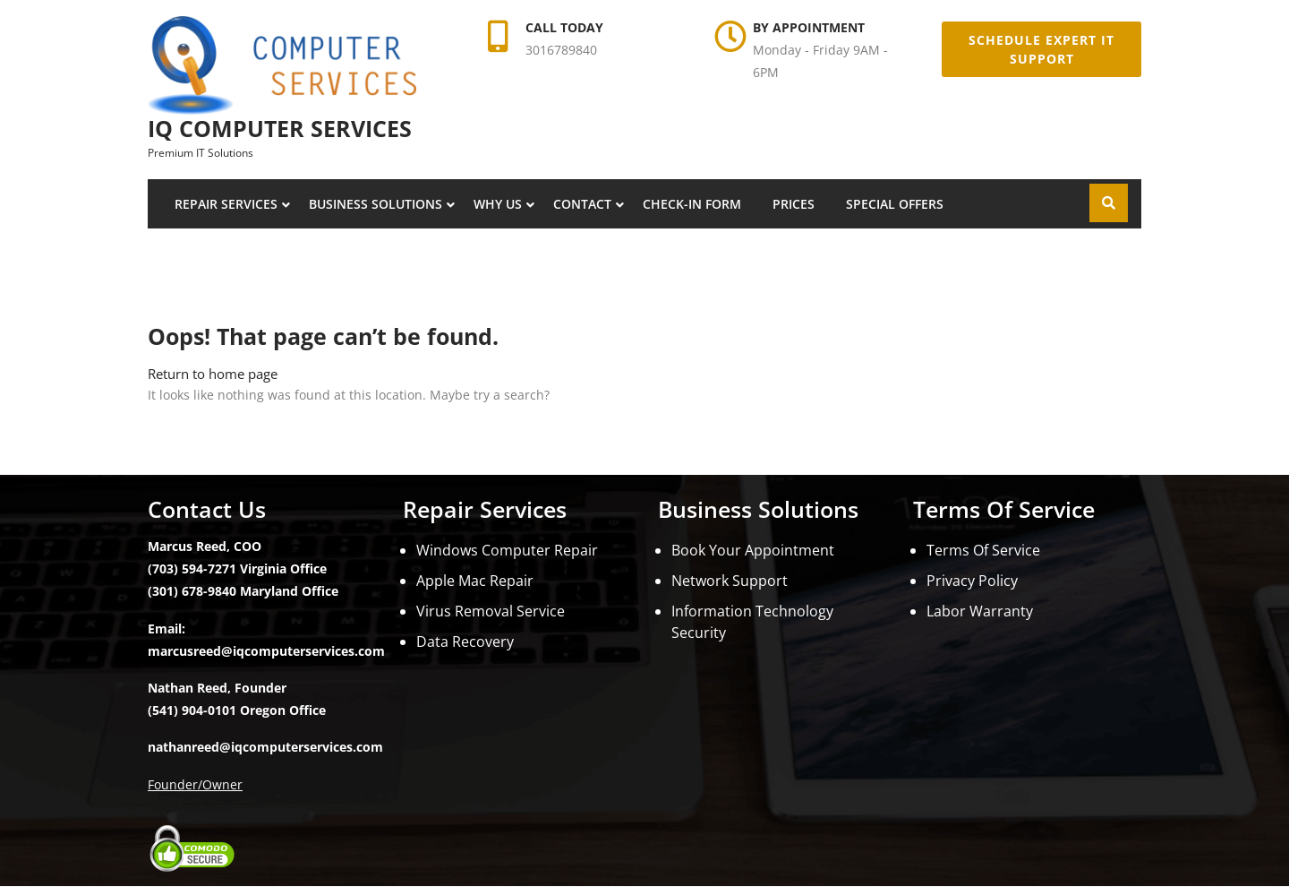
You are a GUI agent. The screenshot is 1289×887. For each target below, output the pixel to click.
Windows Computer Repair (507, 550)
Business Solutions (375, 203)
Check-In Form (692, 203)
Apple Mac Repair (475, 580)
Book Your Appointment (752, 550)
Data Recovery (465, 641)
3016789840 (561, 49)
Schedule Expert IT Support (1041, 49)
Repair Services (226, 203)
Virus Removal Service (490, 611)
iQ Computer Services (280, 128)
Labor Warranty (979, 611)
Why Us (498, 203)
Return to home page (212, 374)
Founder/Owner (195, 784)
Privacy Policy (972, 580)
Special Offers (894, 203)
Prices (794, 203)
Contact (582, 203)
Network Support (729, 580)
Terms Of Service (983, 550)
